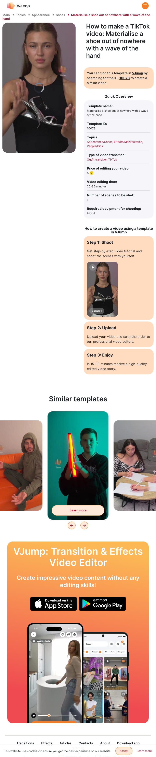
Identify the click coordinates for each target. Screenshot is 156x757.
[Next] (84, 525)
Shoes (60, 15)
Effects (46, 743)
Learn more (144, 751)
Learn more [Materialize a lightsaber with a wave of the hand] (78, 510)
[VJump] (18, 5)
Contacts (86, 743)
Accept (124, 751)
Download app (128, 743)
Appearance (41, 15)
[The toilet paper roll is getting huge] (55, 673)
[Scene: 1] (102, 289)
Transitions (25, 743)
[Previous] (72, 525)
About (105, 743)
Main (6, 15)
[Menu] (145, 5)
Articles (66, 743)
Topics (21, 15)
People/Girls (95, 146)
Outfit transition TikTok (102, 159)
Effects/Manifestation (128, 141)
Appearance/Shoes (99, 141)
